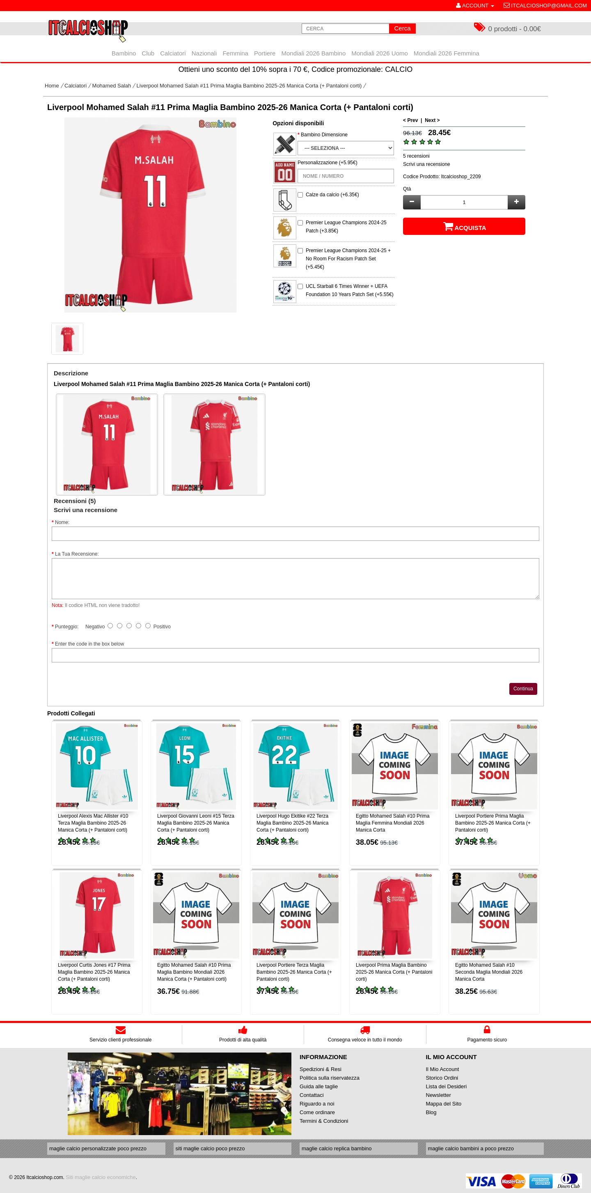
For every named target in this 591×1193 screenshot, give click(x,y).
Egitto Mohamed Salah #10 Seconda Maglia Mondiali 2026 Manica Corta (488, 972)
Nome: (62, 522)
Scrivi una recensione (426, 164)
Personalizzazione (317, 163)
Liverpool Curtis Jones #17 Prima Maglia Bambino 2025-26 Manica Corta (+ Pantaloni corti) (94, 972)
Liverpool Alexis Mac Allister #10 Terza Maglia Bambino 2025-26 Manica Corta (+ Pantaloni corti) (93, 823)
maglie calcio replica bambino (337, 1148)
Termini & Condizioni (324, 1121)
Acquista (464, 226)
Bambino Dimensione (324, 135)
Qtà (407, 189)
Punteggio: (66, 627)
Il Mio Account (442, 1069)
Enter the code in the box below (89, 644)
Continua (523, 689)
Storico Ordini (442, 1078)
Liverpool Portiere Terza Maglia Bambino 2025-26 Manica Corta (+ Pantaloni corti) (294, 972)
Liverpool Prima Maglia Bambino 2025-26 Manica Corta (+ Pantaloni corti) (394, 972)
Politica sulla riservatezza (330, 1078)
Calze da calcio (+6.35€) (332, 195)
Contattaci (312, 1095)
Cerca (402, 28)
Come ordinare (317, 1112)
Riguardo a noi (317, 1104)
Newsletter (438, 1095)
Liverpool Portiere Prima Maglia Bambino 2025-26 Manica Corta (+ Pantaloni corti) (493, 823)
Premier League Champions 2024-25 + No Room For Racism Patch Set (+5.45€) (348, 259)
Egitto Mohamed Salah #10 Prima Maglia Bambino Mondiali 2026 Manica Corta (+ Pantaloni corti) (194, 972)
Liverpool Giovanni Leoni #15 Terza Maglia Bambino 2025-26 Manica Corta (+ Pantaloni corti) (195, 823)
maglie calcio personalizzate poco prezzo (98, 1148)
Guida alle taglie (319, 1086)
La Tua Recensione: (77, 554)
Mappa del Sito (444, 1104)
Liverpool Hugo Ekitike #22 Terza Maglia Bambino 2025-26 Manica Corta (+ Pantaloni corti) (292, 823)
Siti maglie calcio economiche (101, 1177)
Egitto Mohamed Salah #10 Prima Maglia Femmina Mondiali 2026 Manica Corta (392, 823)
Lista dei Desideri (446, 1086)
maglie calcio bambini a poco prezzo (471, 1148)
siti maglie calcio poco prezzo (210, 1148)
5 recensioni (416, 156)
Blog (431, 1112)
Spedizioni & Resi (320, 1069)
